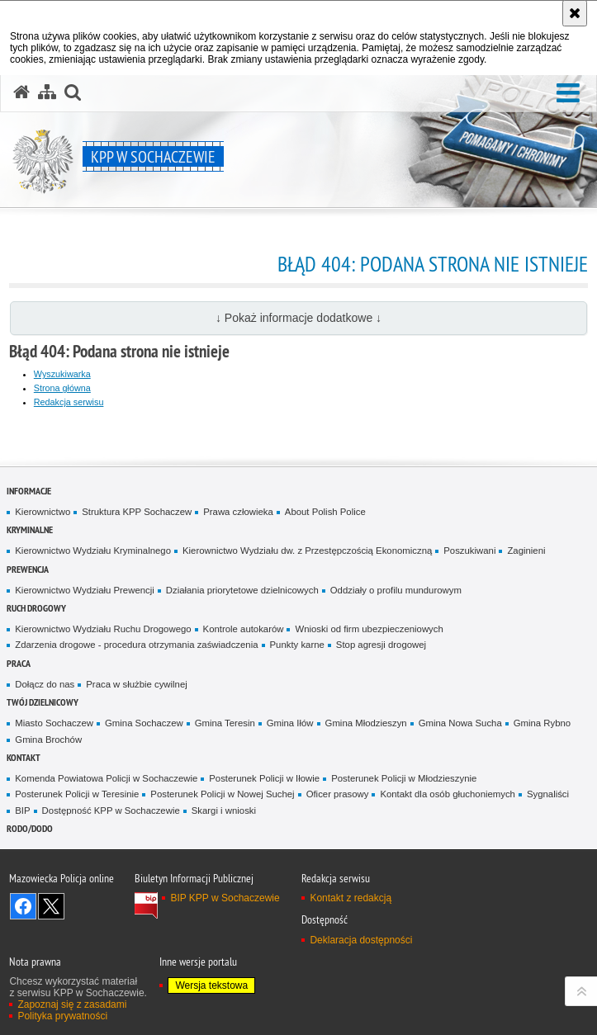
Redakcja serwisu (69, 402)
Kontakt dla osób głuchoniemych (447, 794)
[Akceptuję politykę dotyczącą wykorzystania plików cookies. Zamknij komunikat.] (574, 13)
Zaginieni (526, 550)
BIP (22, 810)
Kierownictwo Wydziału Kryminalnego (93, 550)
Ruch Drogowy (36, 608)
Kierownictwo (42, 512)
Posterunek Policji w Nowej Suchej (222, 794)
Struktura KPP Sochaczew (137, 512)
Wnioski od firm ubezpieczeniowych (369, 629)
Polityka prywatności (62, 1016)
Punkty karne (297, 645)
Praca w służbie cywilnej (136, 684)
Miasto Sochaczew (54, 723)
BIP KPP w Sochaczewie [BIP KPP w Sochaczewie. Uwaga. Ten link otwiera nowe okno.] (224, 898)
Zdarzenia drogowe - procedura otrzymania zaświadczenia (136, 645)
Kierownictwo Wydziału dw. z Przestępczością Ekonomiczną (307, 550)
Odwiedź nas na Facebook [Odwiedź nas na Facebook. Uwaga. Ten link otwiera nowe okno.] (23, 906)
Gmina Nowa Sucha (460, 723)
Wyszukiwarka (62, 374)
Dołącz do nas (44, 684)
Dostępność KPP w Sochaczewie (111, 810)
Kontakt (23, 757)
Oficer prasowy (337, 794)
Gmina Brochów (48, 739)
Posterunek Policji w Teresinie (77, 794)
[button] (568, 93)
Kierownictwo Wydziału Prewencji (84, 590)
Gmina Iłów (290, 723)
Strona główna (62, 388)
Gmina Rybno (542, 723)
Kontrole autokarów (243, 629)
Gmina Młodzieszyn (366, 723)
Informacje (29, 490)
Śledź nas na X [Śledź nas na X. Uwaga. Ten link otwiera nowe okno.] (51, 906)
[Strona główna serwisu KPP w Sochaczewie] (21, 92)
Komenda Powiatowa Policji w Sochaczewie (106, 778)
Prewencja (28, 569)
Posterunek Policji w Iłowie (264, 778)
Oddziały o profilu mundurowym (396, 590)
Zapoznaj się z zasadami (71, 1004)
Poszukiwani (469, 550)
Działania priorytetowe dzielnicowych (242, 590)
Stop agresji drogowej (381, 645)
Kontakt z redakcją (350, 898)
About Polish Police (325, 512)
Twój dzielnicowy (42, 702)
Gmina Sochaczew (144, 723)
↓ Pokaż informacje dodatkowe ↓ (298, 317)
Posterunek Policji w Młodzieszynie (403, 778)
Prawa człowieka (238, 512)
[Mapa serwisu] (47, 92)
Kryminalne (30, 529)
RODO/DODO (30, 828)
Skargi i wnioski (224, 810)
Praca (19, 663)
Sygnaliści (548, 794)
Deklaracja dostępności (361, 940)
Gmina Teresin (225, 723)
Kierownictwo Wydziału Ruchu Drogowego (103, 629)
